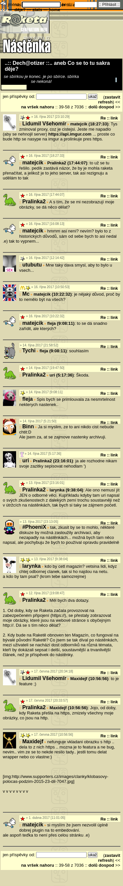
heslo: (68, 4)
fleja (27, 399)
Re (103, 118)
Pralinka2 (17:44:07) (67, 162)
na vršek (29, 106)
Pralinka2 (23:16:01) (53, 460)
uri (25, 460)
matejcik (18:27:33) (89, 123)
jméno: (15, 4)
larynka (31, 566)
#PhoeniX (34, 527)
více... (6, 10)
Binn (28, 426)
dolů (93, 106)
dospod (106, 106)
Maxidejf (32, 741)
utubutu (32, 265)
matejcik (32, 162)
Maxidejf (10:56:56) (89, 678)
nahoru (47, 106)
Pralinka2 (34, 201)
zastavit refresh (109, 99)
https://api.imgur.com (69, 134)
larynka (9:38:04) (66, 490)
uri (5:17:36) (62, 375)
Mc (26, 294)
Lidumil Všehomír (44, 123)
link (114, 118)
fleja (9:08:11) (60, 323)
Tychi (29, 350)
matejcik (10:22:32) (52, 294)
